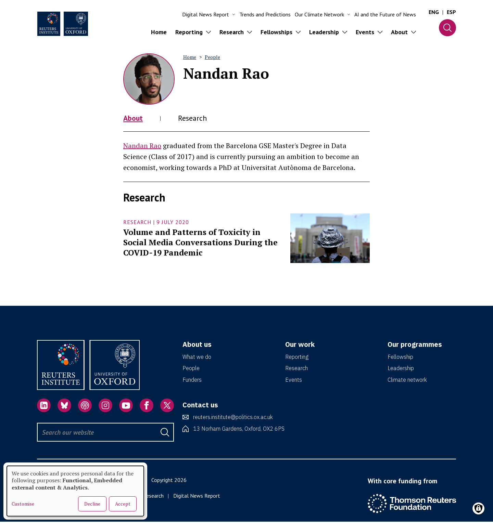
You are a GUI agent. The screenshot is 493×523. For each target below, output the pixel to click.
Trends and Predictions (265, 14)
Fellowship (400, 357)
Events (293, 380)
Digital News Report (196, 496)
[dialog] (75, 491)
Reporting (296, 357)
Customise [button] (23, 504)
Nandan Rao (142, 146)
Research (196, 118)
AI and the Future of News (385, 14)
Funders (192, 380)
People (212, 57)
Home (159, 32)
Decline (92, 503)
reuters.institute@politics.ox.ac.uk (233, 418)
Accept (122, 503)
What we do (196, 357)
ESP (451, 12)
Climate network (407, 380)
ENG (434, 12)
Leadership (401, 369)
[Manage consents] (478, 508)
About (134, 118)
